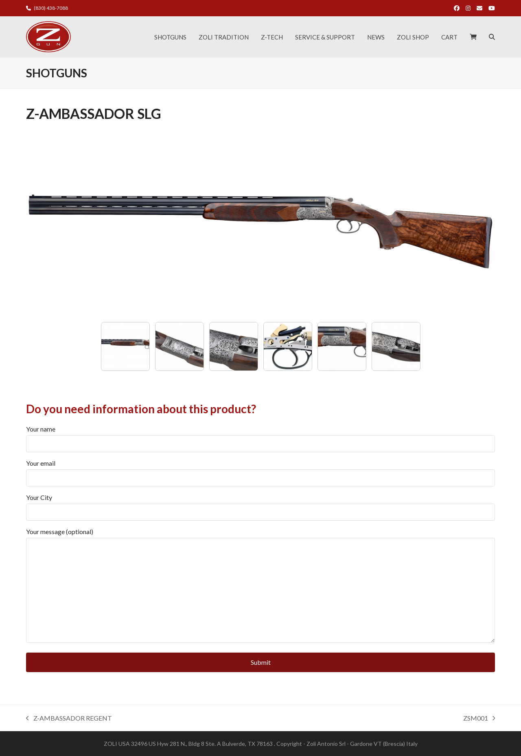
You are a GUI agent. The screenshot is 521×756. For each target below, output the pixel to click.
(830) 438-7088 (51, 8)
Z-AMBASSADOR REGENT (69, 718)
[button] (473, 37)
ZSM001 (479, 718)
